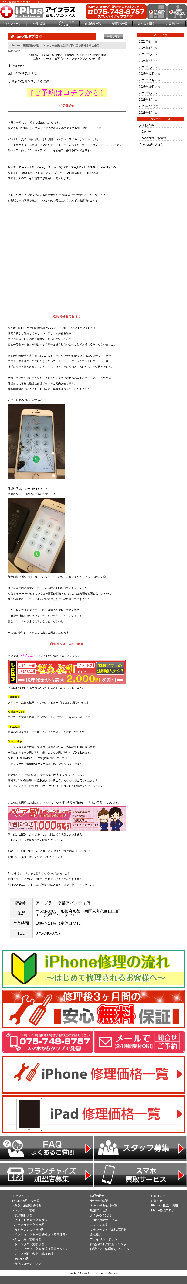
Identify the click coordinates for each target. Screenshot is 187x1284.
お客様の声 (172, 23)
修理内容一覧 (93, 23)
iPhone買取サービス (103, 1220)
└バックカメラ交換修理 (28, 1224)
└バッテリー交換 (23, 1210)
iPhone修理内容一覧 (25, 1200)
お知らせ (145, 131)
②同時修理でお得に (22, 73)
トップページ (13, 23)
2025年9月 (146, 93)
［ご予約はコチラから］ (67, 92)
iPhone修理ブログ (151, 144)
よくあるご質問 (100, 1215)
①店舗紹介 (16, 66)
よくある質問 (146, 23)
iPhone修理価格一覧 (103, 1205)
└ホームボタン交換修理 (28, 1244)
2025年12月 (147, 73)
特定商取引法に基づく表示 (108, 1244)
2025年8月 (146, 99)
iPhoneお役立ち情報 (152, 138)
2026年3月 (146, 54)
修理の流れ (39, 23)
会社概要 (96, 1234)
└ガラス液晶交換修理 (26, 1205)
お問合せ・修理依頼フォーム (109, 1249)
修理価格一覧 (120, 23)
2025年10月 (147, 86)
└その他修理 (20, 1258)
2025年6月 (146, 112)
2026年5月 (146, 41)
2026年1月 (146, 67)
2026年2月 (146, 60)
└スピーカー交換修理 (26, 1239)
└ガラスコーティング (26, 1263)
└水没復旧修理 (22, 1215)
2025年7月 (146, 106)
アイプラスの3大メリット (66, 24)
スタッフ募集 (99, 1224)
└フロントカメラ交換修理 (29, 1220)
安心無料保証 (99, 1200)
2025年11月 (147, 80)
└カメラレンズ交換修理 (28, 1229)
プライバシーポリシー (105, 1239)
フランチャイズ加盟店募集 (108, 1229)
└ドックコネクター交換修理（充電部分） (40, 1234)
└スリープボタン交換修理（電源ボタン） (40, 1249)
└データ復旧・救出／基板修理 (32, 1253)
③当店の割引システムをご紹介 (30, 81)
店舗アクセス (99, 1210)
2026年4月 (146, 47)
